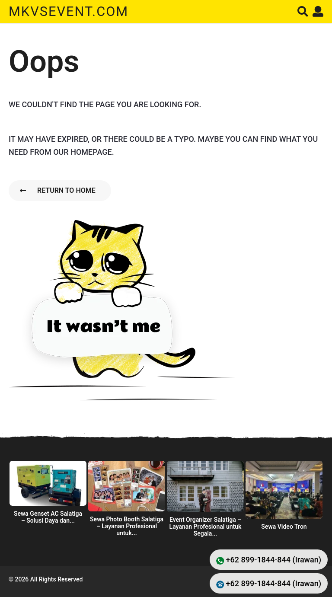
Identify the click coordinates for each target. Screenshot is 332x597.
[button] (302, 11)
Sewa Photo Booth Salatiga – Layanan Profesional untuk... (126, 526)
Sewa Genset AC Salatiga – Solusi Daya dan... (48, 517)
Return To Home (58, 190)
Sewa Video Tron (283, 526)
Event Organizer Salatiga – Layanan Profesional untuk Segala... (205, 526)
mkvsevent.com (71, 11)
